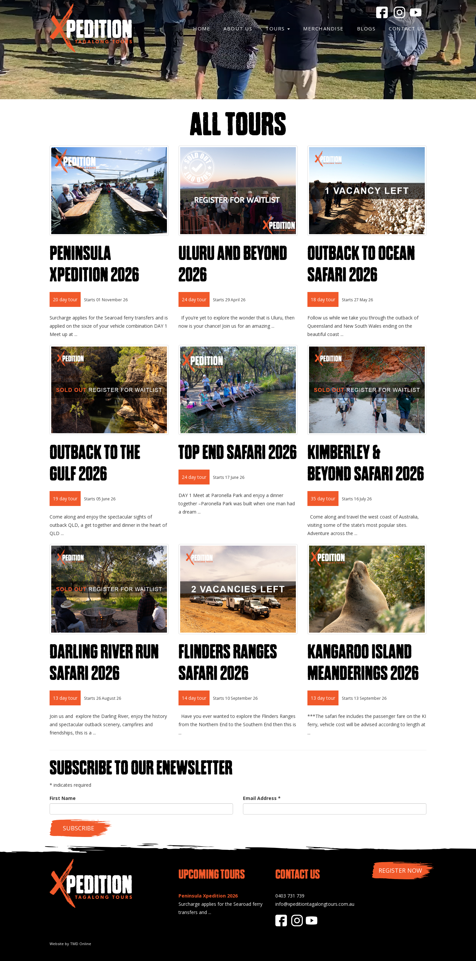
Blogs (366, 28)
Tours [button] (277, 28)
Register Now (400, 870)
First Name (63, 798)
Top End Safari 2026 (237, 452)
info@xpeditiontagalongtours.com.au (314, 904)
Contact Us (406, 28)
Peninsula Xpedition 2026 (208, 896)
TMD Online (80, 943)
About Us (237, 28)
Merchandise (323, 28)
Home (201, 28)
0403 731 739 (289, 896)
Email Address (262, 798)
